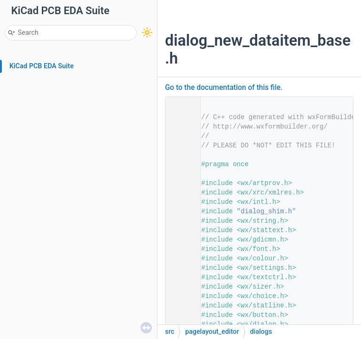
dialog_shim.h (266, 211)
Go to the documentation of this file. (224, 87)
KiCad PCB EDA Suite (41, 66)
